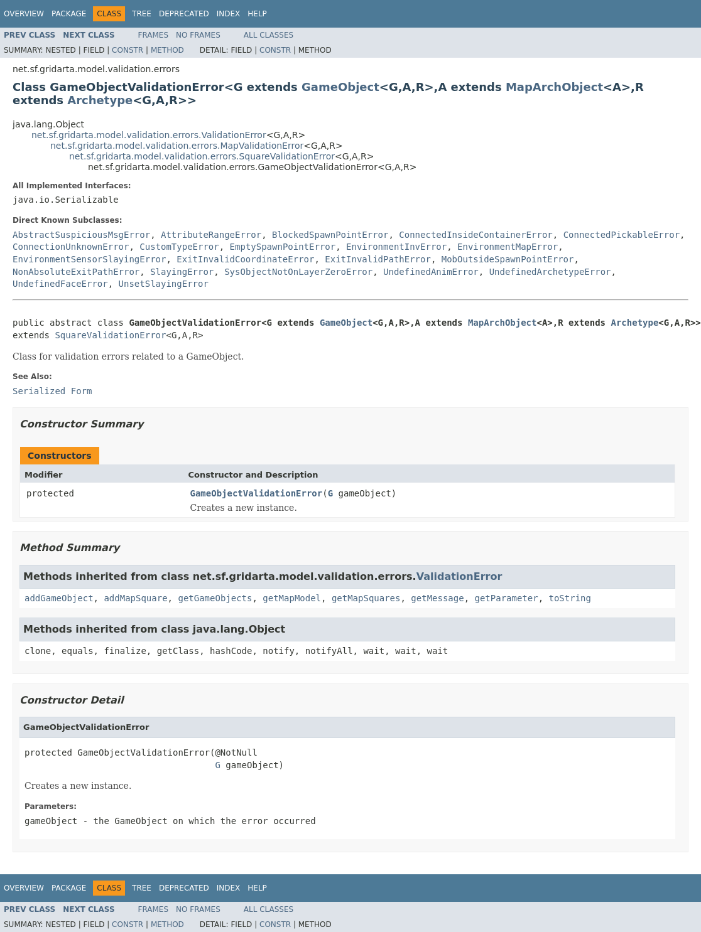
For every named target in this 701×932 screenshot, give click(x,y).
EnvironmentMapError (507, 247)
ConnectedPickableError (621, 235)
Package (69, 13)
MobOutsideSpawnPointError (508, 259)
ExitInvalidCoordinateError (245, 259)
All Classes (268, 35)
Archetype (100, 100)
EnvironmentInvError (396, 247)
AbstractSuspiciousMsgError (81, 235)
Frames (153, 35)
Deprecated (184, 13)
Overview (24, 13)
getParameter (506, 598)
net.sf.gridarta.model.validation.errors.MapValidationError (176, 146)
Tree (141, 13)
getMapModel (292, 598)
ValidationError (459, 576)
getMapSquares (366, 598)
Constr (127, 50)
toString (570, 598)
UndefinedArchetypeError (550, 272)
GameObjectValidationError (256, 493)
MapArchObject (554, 87)
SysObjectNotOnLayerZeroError (298, 272)
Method (167, 50)
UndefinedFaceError (60, 284)
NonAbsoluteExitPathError (76, 272)
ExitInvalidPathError (378, 259)
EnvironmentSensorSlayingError (89, 259)
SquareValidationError (110, 335)
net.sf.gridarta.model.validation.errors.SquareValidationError (202, 156)
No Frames (198, 35)
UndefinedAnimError (431, 272)
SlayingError (182, 272)
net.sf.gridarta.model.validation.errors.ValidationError (148, 135)
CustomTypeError (179, 247)
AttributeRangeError (211, 235)
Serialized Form (52, 391)
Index (229, 13)
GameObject (340, 87)
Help (257, 13)
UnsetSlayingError (164, 284)
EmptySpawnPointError (283, 247)
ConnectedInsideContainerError (475, 235)
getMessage (437, 598)
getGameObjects (215, 598)
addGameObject (59, 598)
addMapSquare (135, 598)
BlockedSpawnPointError (330, 235)
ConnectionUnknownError (71, 247)
